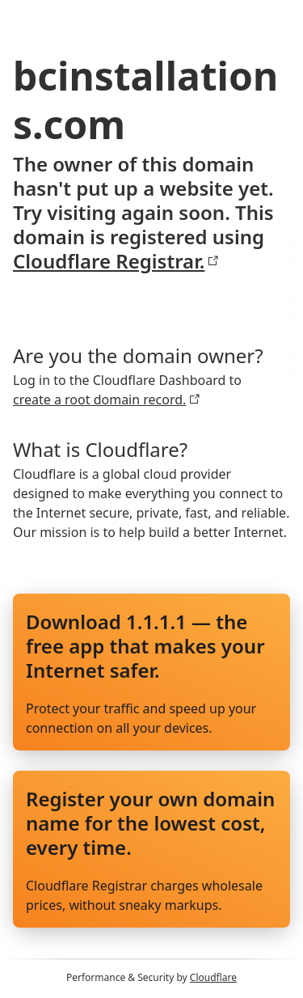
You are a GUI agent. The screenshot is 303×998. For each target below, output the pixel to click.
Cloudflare (213, 977)
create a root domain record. (106, 399)
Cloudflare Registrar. (116, 261)
